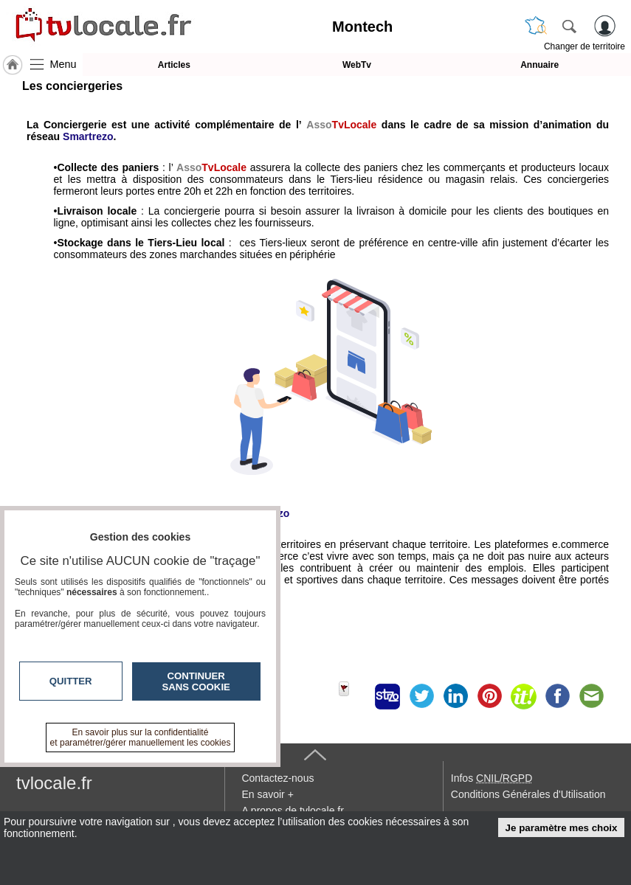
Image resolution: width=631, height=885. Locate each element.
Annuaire (539, 65)
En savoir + (267, 794)
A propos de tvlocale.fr (292, 810)
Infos (491, 778)
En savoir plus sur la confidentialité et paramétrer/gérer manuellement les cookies (140, 737)
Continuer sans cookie (196, 681)
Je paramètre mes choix (562, 827)
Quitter (70, 681)
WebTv (356, 65)
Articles (174, 65)
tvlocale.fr (54, 783)
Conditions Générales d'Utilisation (528, 794)
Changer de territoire (584, 46)
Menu (63, 64)
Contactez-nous (277, 778)
